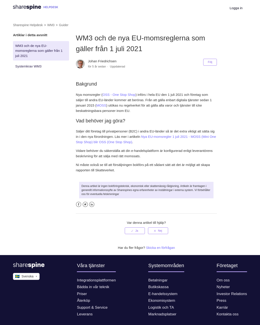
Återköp (83, 300)
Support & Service (92, 307)
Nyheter (223, 287)
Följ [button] (210, 62)
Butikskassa (158, 287)
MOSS (101, 105)
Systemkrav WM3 (28, 66)
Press (221, 300)
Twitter (85, 204)
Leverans (85, 314)
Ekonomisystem (161, 300)
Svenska (26, 276)
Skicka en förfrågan (160, 248)
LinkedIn (92, 204)
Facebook (78, 204)
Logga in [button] (236, 8)
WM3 (51, 25)
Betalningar (157, 280)
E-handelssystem (162, 294)
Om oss (223, 280)
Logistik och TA (161, 307)
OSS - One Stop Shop (119, 94)
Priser (82, 294)
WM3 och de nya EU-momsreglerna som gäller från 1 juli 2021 (39, 51)
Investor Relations (232, 294)
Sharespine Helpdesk (28, 25)
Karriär (222, 307)
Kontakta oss (228, 314)
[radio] (135, 230)
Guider (63, 25)
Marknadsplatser (162, 314)
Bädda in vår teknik (93, 287)
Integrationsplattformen (96, 280)
